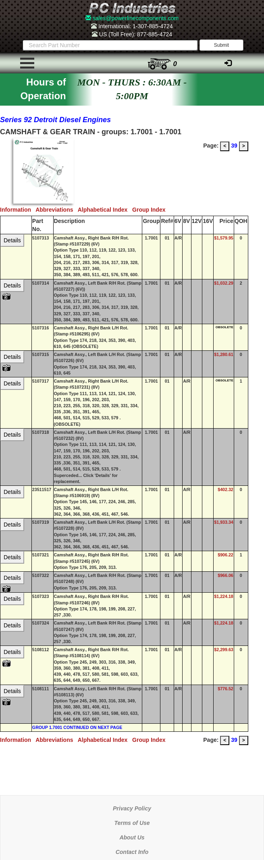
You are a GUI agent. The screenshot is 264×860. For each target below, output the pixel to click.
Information (17, 209)
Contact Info (132, 852)
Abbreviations (56, 209)
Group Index (150, 209)
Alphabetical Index (105, 209)
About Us (131, 837)
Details (12, 240)
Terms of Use (132, 823)
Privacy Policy (132, 808)
